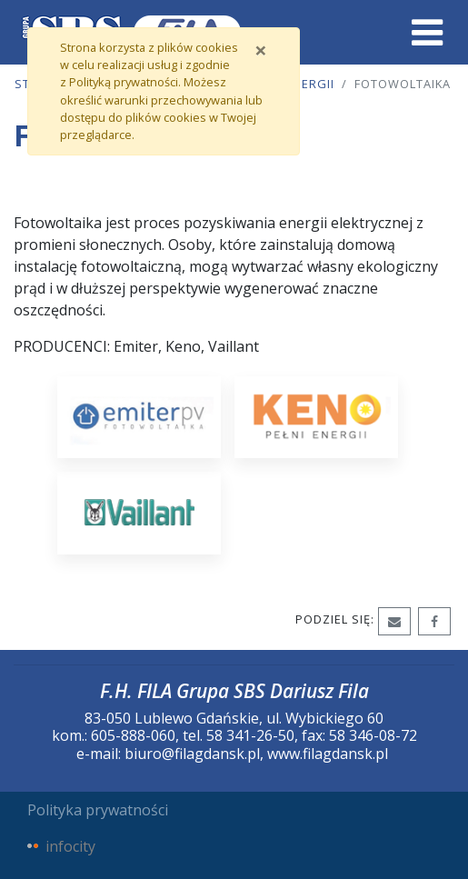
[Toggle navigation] (427, 33)
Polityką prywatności (123, 82)
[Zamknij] (260, 50)
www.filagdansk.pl (327, 754)
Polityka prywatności (97, 810)
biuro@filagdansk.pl (192, 754)
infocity (70, 846)
